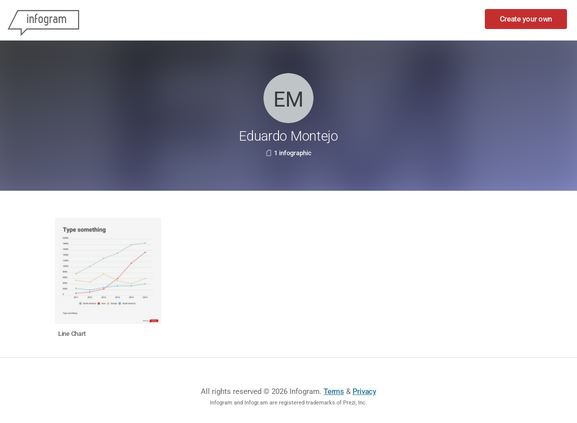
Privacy (364, 391)
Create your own (526, 19)
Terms (334, 391)
